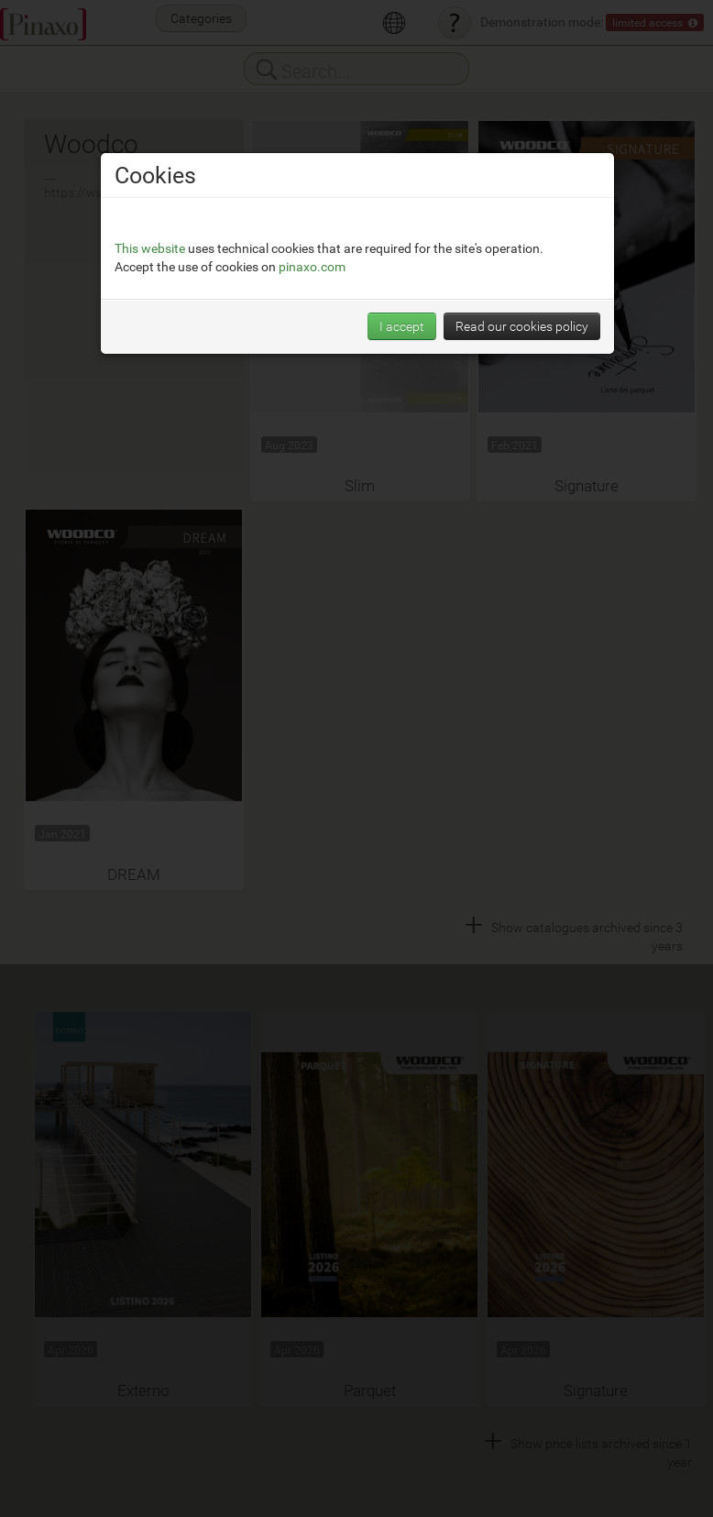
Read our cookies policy (521, 326)
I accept (401, 326)
